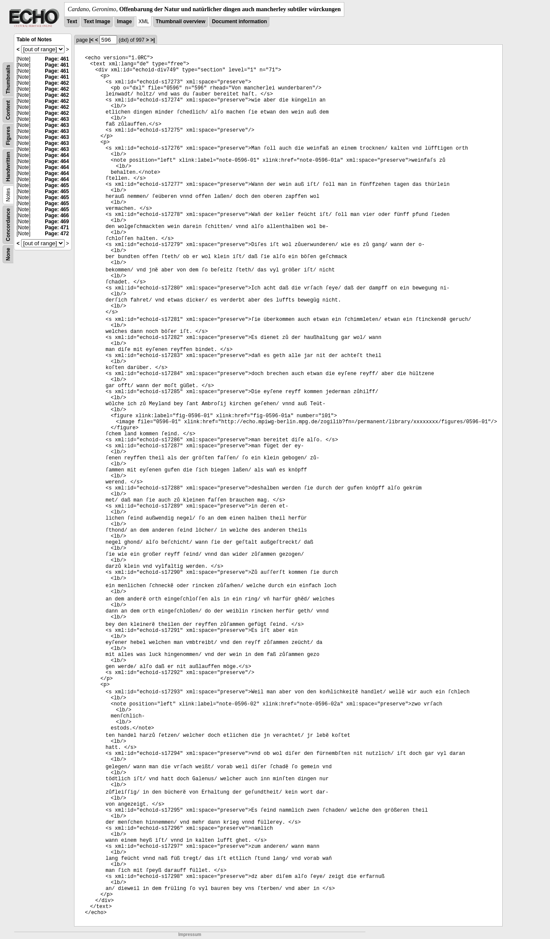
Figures (8, 135)
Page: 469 (57, 222)
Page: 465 (57, 185)
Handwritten (8, 167)
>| (152, 40)
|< (91, 40)
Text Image (96, 21)
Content (8, 110)
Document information (239, 21)
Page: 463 (57, 119)
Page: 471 (57, 228)
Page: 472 (57, 234)
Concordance (8, 224)
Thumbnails (8, 79)
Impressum (189, 934)
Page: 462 (57, 83)
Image (124, 21)
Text (72, 21)
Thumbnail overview (180, 21)
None (8, 254)
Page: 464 (57, 155)
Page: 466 (57, 215)
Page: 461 (57, 59)
